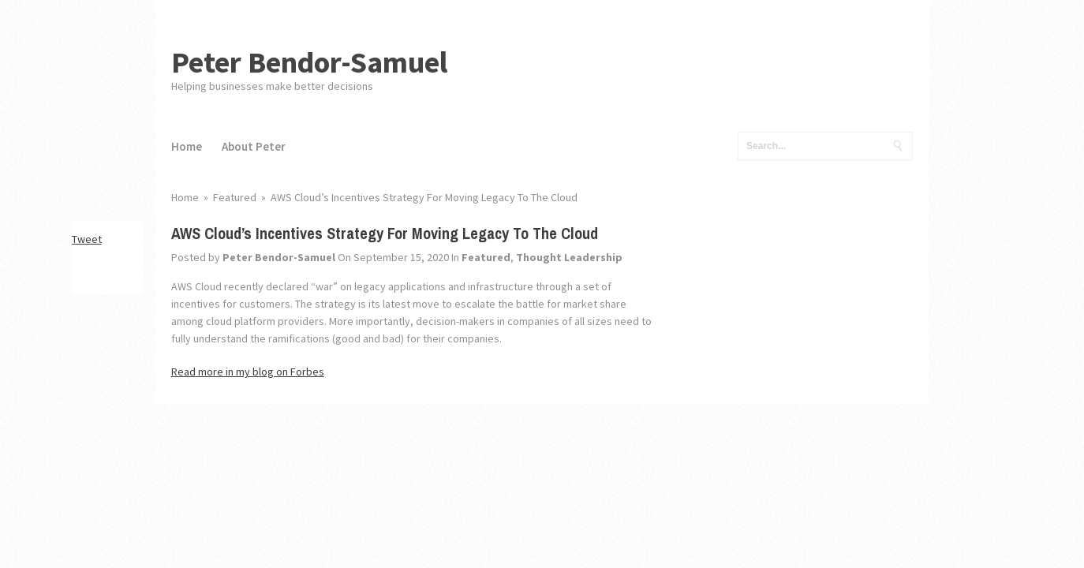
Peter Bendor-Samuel (309, 61)
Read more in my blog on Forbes (247, 371)
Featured (486, 257)
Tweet (87, 239)
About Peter (254, 146)
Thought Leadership (569, 257)
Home (186, 146)
